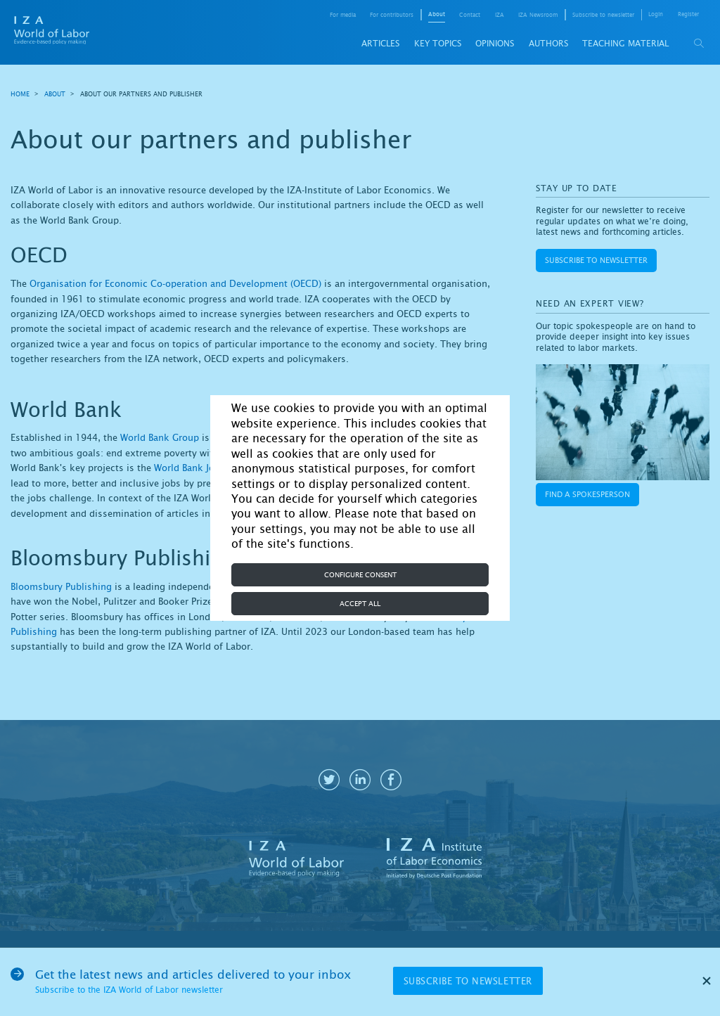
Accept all (360, 603)
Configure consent (360, 575)
